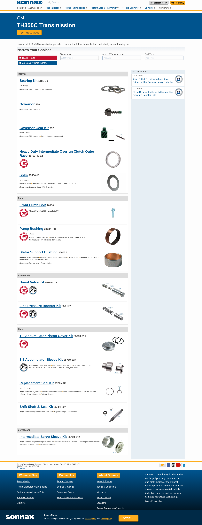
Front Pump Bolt (32, 205)
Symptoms (65, 54)
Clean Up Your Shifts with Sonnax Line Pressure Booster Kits (153, 93)
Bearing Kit (28, 80)
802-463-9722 (34, 466)
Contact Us (21, 468)
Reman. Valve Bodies (75, 8)
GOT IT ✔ (128, 518)
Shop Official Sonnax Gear (70, 497)
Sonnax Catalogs (65, 487)
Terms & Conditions (106, 487)
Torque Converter (130, 8)
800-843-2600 (22, 466)
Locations (101, 503)
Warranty (101, 492)
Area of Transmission (112, 54)
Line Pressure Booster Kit (40, 306)
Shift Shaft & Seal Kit (36, 407)
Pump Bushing (31, 229)
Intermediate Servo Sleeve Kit (43, 437)
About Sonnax (108, 475)
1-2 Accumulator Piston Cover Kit (46, 336)
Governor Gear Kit (34, 128)
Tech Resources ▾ (158, 3)
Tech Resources (29, 32)
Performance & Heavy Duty (104, 8)
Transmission (52, 8)
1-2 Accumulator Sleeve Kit (41, 359)
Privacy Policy (104, 497)
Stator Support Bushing (38, 252)
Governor (27, 104)
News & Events (104, 481)
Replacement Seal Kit (36, 383)
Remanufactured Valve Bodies (32, 487)
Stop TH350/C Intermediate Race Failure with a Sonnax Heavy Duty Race (154, 80)
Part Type (149, 54)
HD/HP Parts (27, 58)
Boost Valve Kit (31, 282)
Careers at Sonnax (66, 492)
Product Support (65, 481)
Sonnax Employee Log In (154, 501)
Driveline (149, 8)
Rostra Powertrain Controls (110, 508)
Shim (23, 175)
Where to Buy (177, 3)
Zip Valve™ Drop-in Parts (33, 63)
